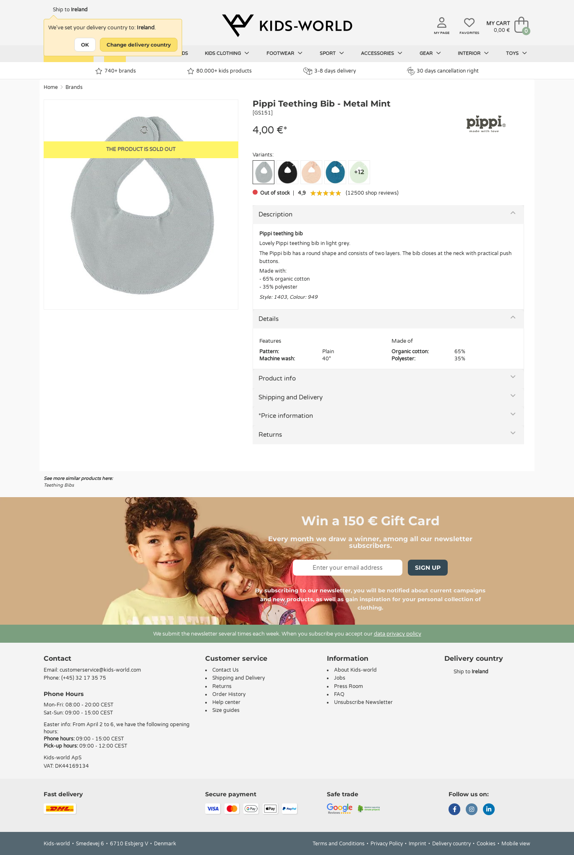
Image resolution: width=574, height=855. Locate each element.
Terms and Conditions (339, 844)
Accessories (381, 53)
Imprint (417, 844)
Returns (270, 434)
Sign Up (428, 567)
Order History (228, 694)
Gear (430, 53)
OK (85, 45)
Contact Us (225, 670)
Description (275, 214)
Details (268, 319)
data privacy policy (397, 634)
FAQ (339, 694)
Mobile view (515, 844)
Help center (226, 702)
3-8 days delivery (329, 71)
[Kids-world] (287, 25)
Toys (516, 53)
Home (51, 87)
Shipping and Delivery (290, 397)
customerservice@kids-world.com (100, 670)
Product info (277, 378)
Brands (74, 87)
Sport (332, 53)
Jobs (339, 678)
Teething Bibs (59, 485)
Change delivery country (139, 45)
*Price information (285, 416)
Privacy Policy (386, 844)
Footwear (284, 53)
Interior (473, 53)
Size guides (226, 710)
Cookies (486, 844)
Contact (57, 658)
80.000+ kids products (219, 71)
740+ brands (115, 71)
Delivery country (451, 844)
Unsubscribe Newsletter (363, 702)
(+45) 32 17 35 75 (83, 678)
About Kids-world (355, 670)
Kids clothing (227, 53)
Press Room (348, 686)
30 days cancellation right (443, 71)
